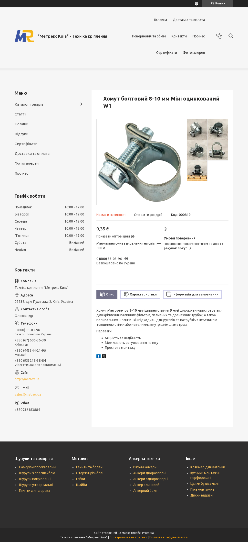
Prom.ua (148, 532)
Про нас (199, 36)
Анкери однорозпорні (150, 479)
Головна (160, 20)
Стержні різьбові (89, 473)
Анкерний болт (145, 491)
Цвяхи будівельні (204, 484)
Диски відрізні (201, 495)
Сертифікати (166, 53)
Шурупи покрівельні (35, 479)
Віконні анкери (144, 467)
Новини (21, 124)
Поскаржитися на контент (128, 537)
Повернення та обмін (149, 36)
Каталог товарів (29, 104)
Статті (20, 114)
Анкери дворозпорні (149, 473)
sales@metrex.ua (28, 394)
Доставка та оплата (189, 20)
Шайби (81, 485)
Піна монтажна (202, 489)
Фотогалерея (194, 53)
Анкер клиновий (146, 485)
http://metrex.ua (27, 379)
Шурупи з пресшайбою (37, 473)
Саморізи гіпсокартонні (37, 467)
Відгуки (21, 134)
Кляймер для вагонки (207, 467)
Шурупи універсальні (36, 485)
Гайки (80, 479)
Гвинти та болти (89, 467)
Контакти (179, 36)
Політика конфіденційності (168, 537)
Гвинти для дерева (34, 491)
